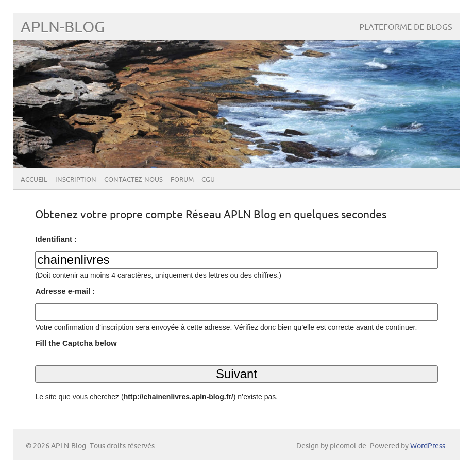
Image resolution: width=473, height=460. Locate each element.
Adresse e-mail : (65, 291)
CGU (208, 179)
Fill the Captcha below (75, 343)
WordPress (427, 446)
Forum (182, 179)
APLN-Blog (63, 28)
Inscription (75, 179)
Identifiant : (56, 239)
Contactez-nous (133, 179)
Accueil (34, 179)
